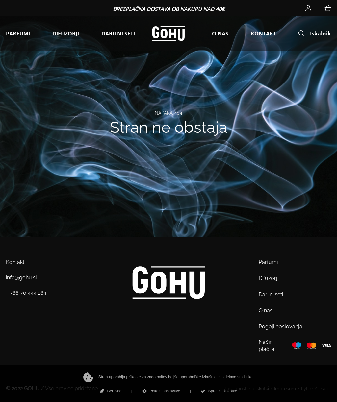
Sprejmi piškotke (219, 391)
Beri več (110, 391)
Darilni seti (271, 294)
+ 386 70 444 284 (26, 293)
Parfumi (268, 262)
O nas (265, 310)
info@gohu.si (21, 277)
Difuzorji (268, 278)
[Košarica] (327, 8)
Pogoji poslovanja (280, 326)
